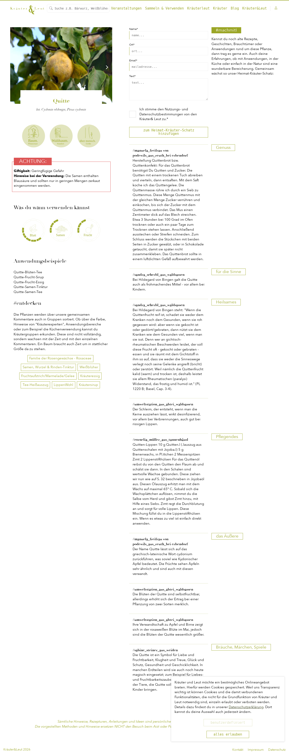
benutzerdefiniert (228, 723)
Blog (235, 8)
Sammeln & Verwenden (164, 8)
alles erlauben (228, 734)
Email (133, 60)
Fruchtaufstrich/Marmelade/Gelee (48, 376)
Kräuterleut (198, 8)
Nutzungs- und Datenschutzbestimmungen (163, 115)
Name (133, 29)
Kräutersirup (88, 385)
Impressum (256, 750)
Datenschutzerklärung (246, 707)
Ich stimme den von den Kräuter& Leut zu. (168, 117)
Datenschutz (277, 750)
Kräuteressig (90, 376)
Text (132, 76)
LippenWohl (63, 385)
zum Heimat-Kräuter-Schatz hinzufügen (168, 135)
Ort (131, 44)
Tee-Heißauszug (35, 385)
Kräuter (220, 8)
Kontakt (237, 750)
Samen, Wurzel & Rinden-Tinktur (48, 367)
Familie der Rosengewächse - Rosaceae (60, 358)
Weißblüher (89, 367)
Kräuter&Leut (254, 8)
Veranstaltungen (126, 8)
